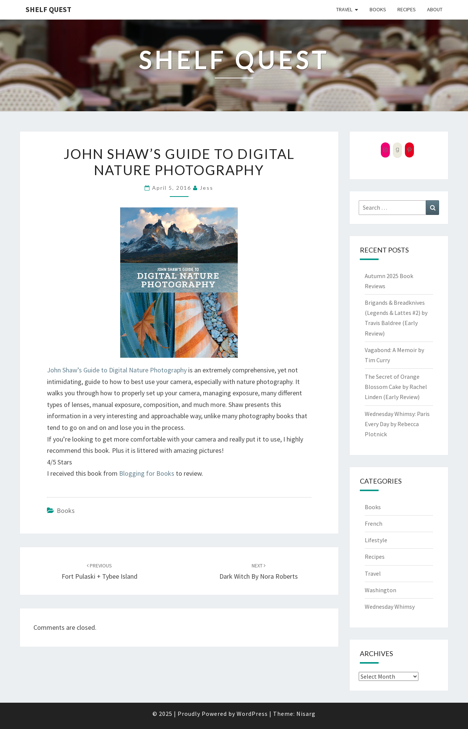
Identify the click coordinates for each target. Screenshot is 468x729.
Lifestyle (376, 540)
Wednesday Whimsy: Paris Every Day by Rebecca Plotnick (397, 424)
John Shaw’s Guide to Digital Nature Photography (117, 370)
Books (378, 9)
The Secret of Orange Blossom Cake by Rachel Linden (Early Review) (396, 387)
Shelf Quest (48, 9)
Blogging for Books (146, 473)
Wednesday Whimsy (390, 606)
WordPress (252, 713)
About (434, 9)
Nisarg (306, 713)
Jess (206, 188)
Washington (380, 590)
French (373, 523)
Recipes (406, 9)
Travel (344, 9)
